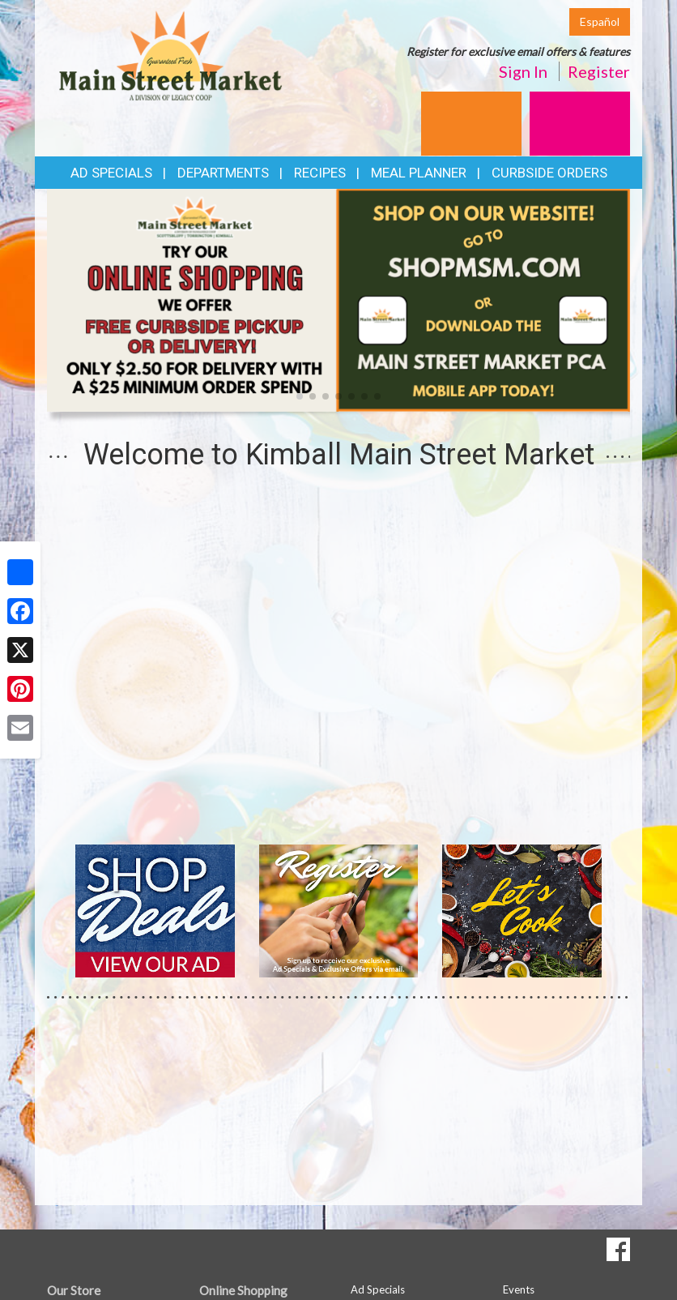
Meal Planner (418, 173)
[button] (299, 396)
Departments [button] (223, 173)
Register (599, 71)
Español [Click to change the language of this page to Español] (600, 21)
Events (518, 1289)
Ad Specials (111, 173)
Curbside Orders (549, 173)
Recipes (320, 173)
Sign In (523, 71)
